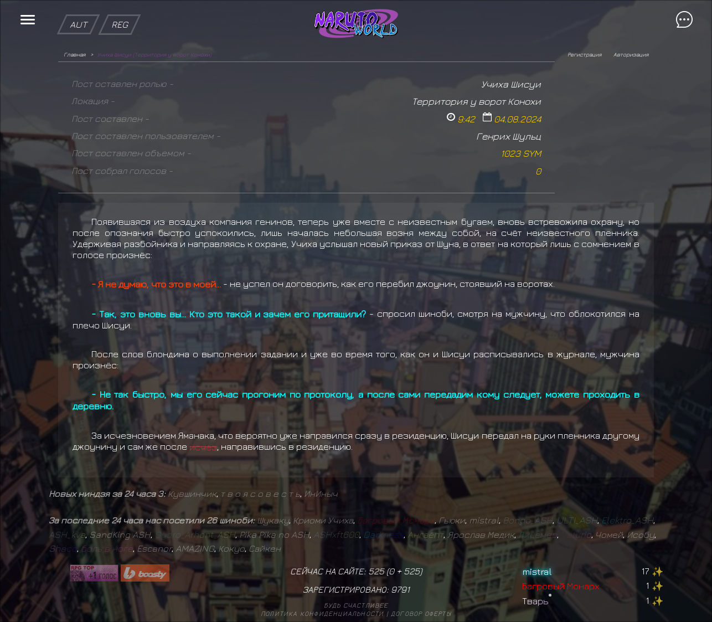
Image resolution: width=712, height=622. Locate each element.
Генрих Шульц (508, 136)
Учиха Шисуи (511, 84)
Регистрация (584, 54)
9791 (400, 589)
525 (412, 571)
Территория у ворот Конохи (476, 101)
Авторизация (630, 54)
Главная (74, 54)
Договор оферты (421, 613)
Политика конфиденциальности (322, 613)
